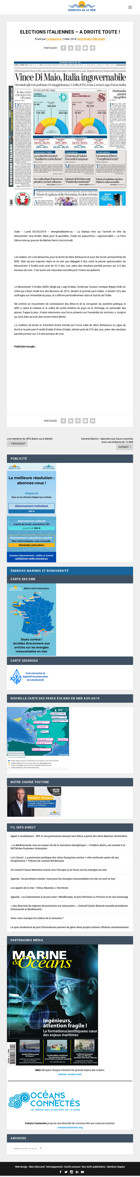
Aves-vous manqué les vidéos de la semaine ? (37, 918)
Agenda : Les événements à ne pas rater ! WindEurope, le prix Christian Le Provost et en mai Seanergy (69, 896)
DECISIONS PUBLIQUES (91, 39)
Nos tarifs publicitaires (94, 1167)
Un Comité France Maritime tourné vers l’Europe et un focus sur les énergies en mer (59, 869)
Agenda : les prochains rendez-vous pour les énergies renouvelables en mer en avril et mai (63, 878)
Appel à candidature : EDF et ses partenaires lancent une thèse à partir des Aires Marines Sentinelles (69, 836)
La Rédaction (54, 39)
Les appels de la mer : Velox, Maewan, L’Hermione (39, 887)
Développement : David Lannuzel (63, 1167)
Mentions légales (116, 1167)
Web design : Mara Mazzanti (30, 1167)
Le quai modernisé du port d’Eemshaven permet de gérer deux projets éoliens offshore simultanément (70, 927)
